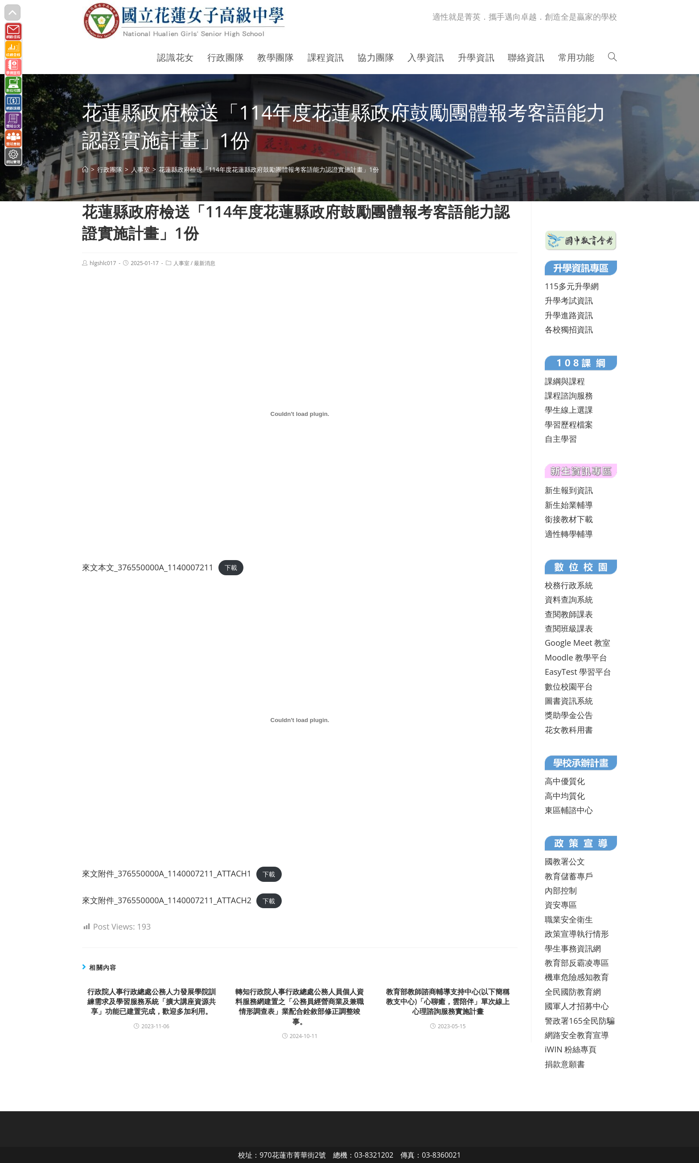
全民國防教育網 (573, 991)
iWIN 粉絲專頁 (570, 1049)
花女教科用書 (569, 729)
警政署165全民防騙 (580, 1020)
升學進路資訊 (569, 315)
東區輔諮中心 (569, 810)
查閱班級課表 (569, 628)
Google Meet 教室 (577, 642)
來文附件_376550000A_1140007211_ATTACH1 (166, 873)
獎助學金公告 (569, 715)
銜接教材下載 (569, 519)
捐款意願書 (565, 1064)
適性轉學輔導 (569, 533)
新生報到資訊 (569, 490)
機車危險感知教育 (577, 977)
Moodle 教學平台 (576, 657)
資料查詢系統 (569, 599)
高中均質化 (565, 795)
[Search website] (612, 57)
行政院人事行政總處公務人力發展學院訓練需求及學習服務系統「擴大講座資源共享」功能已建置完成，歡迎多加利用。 (151, 1002)
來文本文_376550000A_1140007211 (148, 567)
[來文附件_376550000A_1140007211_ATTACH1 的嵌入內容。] (300, 720)
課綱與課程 (565, 381)
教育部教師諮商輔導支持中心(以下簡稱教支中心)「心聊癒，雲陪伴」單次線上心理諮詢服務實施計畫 (448, 1002)
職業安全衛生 (569, 919)
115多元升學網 (572, 286)
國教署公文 (565, 861)
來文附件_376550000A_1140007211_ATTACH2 (166, 900)
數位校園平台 (569, 686)
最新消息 (204, 263)
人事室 (181, 263)
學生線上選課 (569, 409)
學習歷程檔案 (569, 424)
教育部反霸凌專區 (577, 962)
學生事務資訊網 (573, 948)
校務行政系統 (569, 585)
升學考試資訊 (569, 300)
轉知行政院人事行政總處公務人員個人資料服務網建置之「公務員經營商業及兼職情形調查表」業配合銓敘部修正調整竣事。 (299, 1006)
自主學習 (561, 438)
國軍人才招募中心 (577, 1006)
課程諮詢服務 (569, 395)
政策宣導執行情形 (577, 933)
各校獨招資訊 (569, 329)
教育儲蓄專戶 (569, 876)
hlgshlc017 (103, 263)
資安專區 (561, 904)
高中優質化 (565, 781)
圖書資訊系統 (569, 700)
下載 (231, 568)
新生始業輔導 (569, 504)
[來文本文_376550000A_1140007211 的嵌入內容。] (300, 414)
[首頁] (85, 169)
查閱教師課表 (569, 614)
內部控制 (561, 890)
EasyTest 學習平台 (578, 671)
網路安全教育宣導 (577, 1035)
